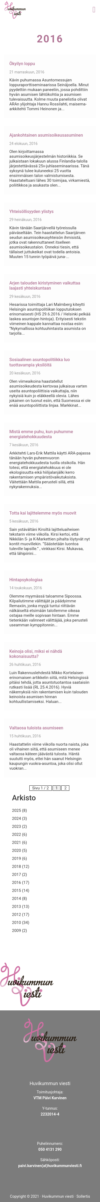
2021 (16, 842)
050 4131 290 (50, 1149)
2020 (16, 850)
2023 (16, 826)
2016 (16, 882)
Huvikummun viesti (58, 1196)
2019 (16, 858)
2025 (16, 810)
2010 (16, 922)
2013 (16, 906)
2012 (16, 914)
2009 (16, 930)
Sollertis (83, 1196)
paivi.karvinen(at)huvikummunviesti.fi (50, 1166)
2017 (16, 874)
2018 (16, 866)
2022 (16, 834)
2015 (16, 890)
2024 (16, 818)
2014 (16, 898)
